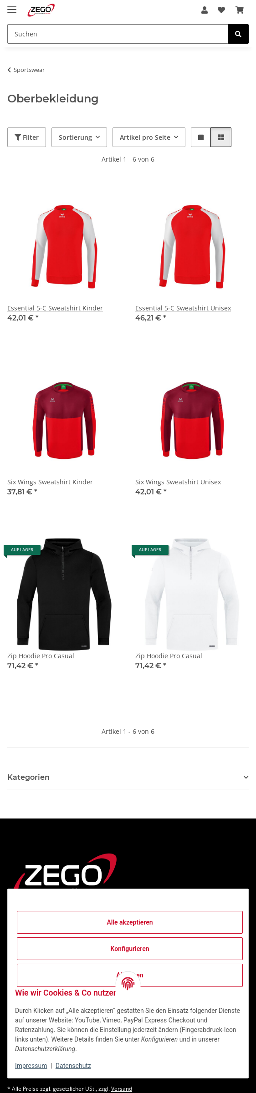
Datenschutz (73, 1065)
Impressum (31, 1065)
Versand (121, 1089)
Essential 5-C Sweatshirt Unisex (183, 308)
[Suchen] (117, 34)
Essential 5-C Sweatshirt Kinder (55, 308)
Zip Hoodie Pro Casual (40, 655)
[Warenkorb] (239, 10)
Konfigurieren (129, 948)
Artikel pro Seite (145, 137)
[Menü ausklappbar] (11, 5)
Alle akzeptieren (130, 922)
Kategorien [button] (28, 777)
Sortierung (75, 137)
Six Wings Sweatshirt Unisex (178, 482)
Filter (27, 137)
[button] (204, 10)
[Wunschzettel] (221, 10)
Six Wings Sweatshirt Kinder (50, 482)
